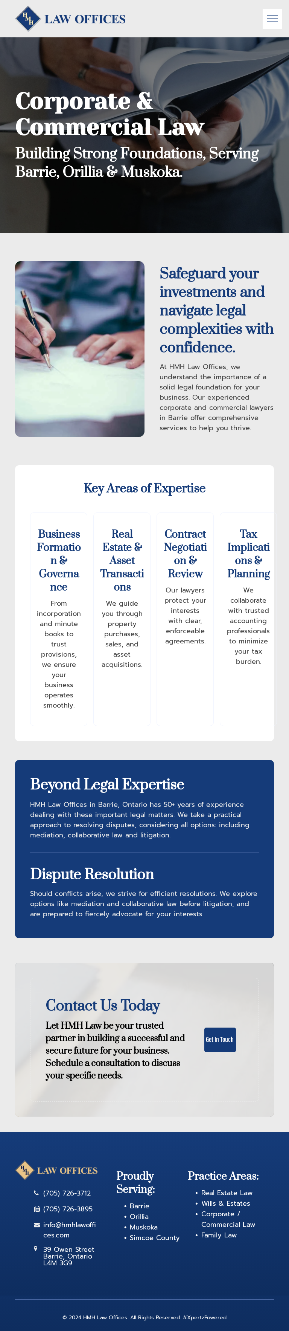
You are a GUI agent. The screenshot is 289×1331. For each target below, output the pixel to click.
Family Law (219, 1235)
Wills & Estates (225, 1203)
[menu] (272, 19)
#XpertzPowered (205, 1318)
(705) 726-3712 (67, 1193)
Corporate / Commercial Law (228, 1219)
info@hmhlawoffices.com (69, 1230)
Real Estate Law (227, 1193)
